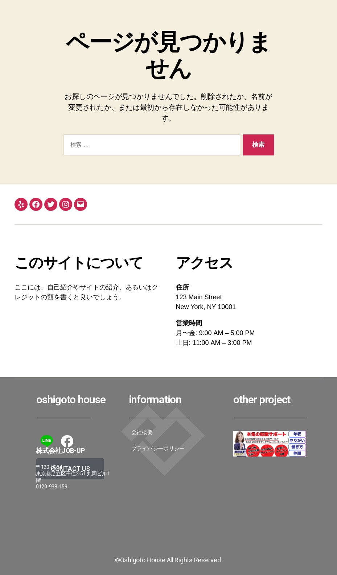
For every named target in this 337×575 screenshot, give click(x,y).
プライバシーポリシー (158, 448)
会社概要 (142, 432)
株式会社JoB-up (60, 450)
